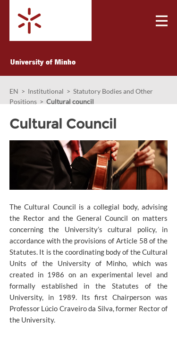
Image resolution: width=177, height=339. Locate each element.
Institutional (46, 91)
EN (13, 91)
